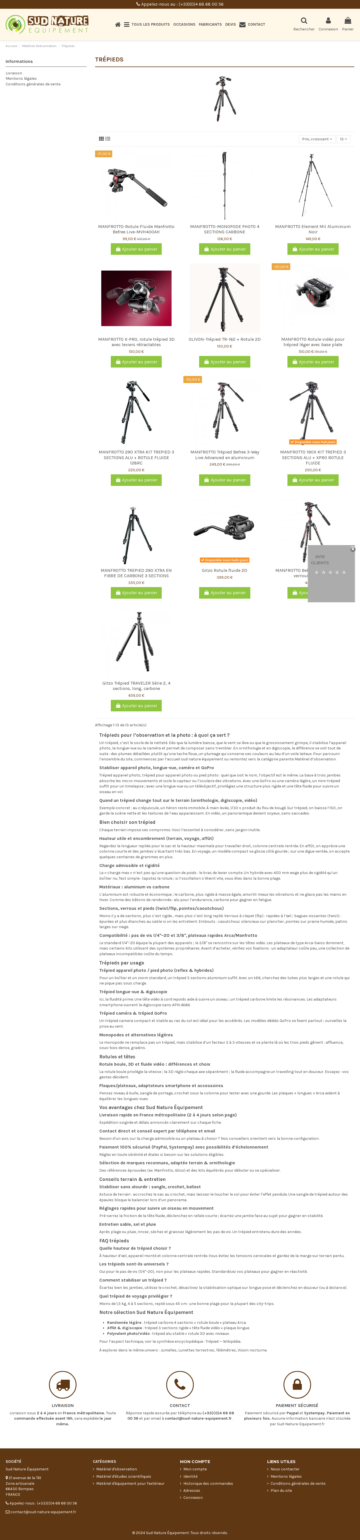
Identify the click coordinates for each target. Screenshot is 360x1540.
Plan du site (281, 1490)
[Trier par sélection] (317, 139)
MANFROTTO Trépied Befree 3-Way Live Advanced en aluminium (224, 454)
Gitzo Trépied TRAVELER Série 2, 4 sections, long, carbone (136, 685)
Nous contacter (285, 1469)
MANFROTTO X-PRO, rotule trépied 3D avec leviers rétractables (136, 342)
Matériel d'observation (116, 1469)
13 (343, 139)
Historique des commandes (208, 1483)
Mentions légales (21, 78)
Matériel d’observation (315, 759)
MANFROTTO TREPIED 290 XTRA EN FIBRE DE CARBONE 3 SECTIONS (136, 573)
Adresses (191, 1490)
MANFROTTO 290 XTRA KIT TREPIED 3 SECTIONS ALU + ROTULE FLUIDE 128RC (136, 457)
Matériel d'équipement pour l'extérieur (130, 1483)
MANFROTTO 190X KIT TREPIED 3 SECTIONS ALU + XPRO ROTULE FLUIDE (313, 457)
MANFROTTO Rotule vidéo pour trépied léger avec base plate (313, 342)
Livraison (14, 73)
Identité (190, 1476)
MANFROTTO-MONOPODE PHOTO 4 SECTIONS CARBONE (224, 229)
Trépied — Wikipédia (223, 1341)
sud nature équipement (202, 759)
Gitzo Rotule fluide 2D (224, 570)
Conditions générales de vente (33, 84)
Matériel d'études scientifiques (123, 1476)
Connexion (193, 1497)
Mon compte (195, 1469)
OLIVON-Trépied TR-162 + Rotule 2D (225, 339)
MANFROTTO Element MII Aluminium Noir (313, 229)
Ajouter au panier (136, 249)
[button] (147, 24)
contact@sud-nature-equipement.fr (198, 1392)
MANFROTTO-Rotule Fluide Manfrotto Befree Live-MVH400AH (136, 229)
